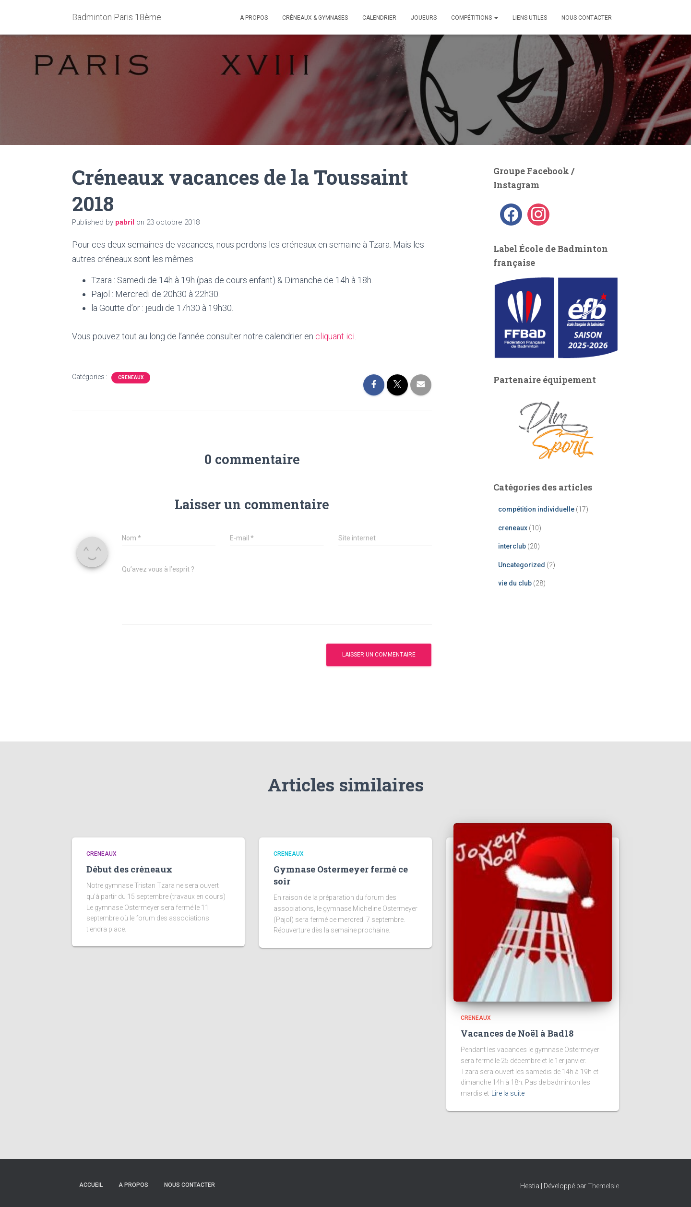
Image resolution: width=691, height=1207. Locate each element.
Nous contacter (586, 17)
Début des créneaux (129, 869)
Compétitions (474, 17)
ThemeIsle (603, 1185)
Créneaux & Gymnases (315, 17)
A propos (254, 17)
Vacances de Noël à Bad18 (517, 1033)
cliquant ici (335, 336)
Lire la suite (507, 1093)
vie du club (515, 583)
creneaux (130, 377)
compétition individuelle (536, 509)
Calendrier (379, 17)
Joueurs (424, 17)
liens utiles (529, 17)
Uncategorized (521, 565)
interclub (512, 546)
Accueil (91, 1184)
